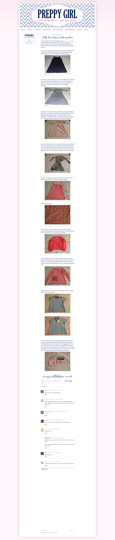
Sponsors (38, 30)
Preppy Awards (70, 30)
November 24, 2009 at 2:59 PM (52, 429)
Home (57, 530)
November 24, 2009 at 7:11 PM (54, 452)
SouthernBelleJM (48, 411)
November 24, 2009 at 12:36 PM (56, 399)
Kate (46, 461)
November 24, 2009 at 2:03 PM (56, 420)
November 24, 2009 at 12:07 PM (55, 390)
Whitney (46, 399)
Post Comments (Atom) (52, 532)
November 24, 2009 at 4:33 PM (57, 437)
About (23, 30)
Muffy (46, 452)
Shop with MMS (58, 30)
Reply (46, 394)
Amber (46, 390)
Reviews (79, 30)
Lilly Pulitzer (46, 382)
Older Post (71, 530)
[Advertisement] (57, 517)
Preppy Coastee (67, 41)
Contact (30, 30)
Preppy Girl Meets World (51, 380)
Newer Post (43, 530)
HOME (85, 30)
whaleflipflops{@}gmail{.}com (29, 41)
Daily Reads (47, 30)
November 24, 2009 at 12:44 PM (59, 411)
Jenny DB (46, 420)
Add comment (44, 469)
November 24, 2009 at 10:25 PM (54, 461)
